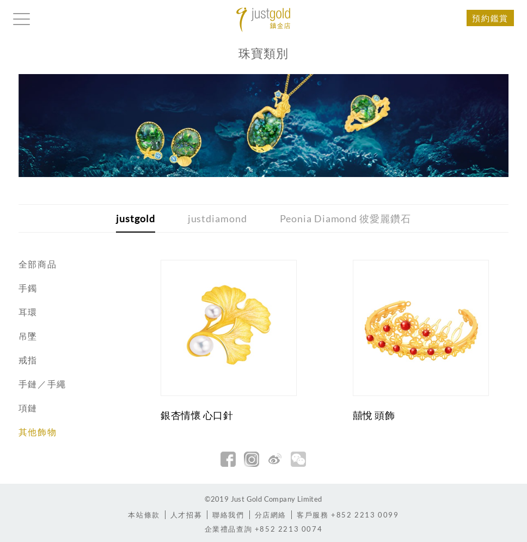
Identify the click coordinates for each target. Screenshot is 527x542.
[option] (264, 125)
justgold (135, 218)
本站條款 (144, 514)
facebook (228, 459)
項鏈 (28, 408)
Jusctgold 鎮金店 (263, 20)
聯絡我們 (228, 514)
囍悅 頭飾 (374, 415)
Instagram (251, 459)
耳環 (28, 312)
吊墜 (28, 336)
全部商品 (38, 264)
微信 (298, 459)
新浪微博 (275, 459)
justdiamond (217, 218)
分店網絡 (270, 514)
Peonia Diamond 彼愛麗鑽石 (345, 218)
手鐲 (28, 288)
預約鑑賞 (490, 18)
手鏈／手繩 (42, 384)
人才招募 (186, 514)
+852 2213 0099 (348, 514)
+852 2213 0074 (264, 529)
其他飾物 (38, 432)
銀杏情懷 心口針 (197, 415)
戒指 (28, 360)
